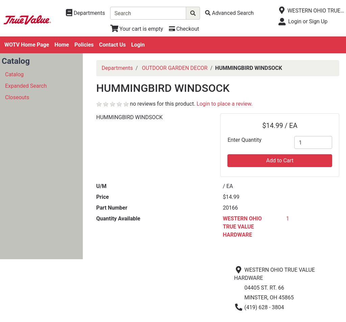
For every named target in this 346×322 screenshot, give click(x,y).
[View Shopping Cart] (136, 29)
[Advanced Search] (229, 13)
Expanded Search (26, 86)
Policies (84, 45)
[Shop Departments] (85, 13)
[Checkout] (184, 29)
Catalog (14, 74)
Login (138, 45)
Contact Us (112, 45)
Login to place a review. (225, 104)
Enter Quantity (244, 140)
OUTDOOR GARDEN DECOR (174, 68)
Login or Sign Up (307, 21)
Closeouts (17, 97)
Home (61, 45)
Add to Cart (280, 160)
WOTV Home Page (26, 45)
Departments (117, 68)
